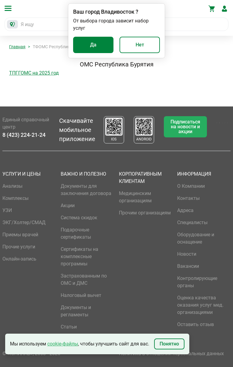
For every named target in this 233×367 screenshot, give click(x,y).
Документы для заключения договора (86, 189)
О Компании (191, 186)
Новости (186, 254)
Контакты (188, 198)
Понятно (169, 344)
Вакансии (188, 266)
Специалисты (192, 222)
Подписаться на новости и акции (185, 126)
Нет (140, 45)
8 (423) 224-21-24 (24, 135)
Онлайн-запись (19, 259)
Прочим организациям (145, 213)
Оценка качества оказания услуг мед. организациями (200, 305)
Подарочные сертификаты (76, 233)
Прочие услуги (18, 247)
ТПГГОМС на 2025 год (34, 73)
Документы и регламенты (76, 311)
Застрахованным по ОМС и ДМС (84, 279)
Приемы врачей (20, 234)
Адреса (185, 210)
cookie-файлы (62, 344)
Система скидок (79, 218)
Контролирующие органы (197, 281)
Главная (17, 46)
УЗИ (7, 210)
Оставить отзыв (195, 324)
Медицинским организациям (135, 197)
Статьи (69, 327)
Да (93, 45)
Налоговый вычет (81, 295)
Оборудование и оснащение (195, 238)
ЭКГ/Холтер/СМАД (24, 222)
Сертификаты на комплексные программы (79, 256)
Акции (68, 205)
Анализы (12, 186)
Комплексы (15, 198)
